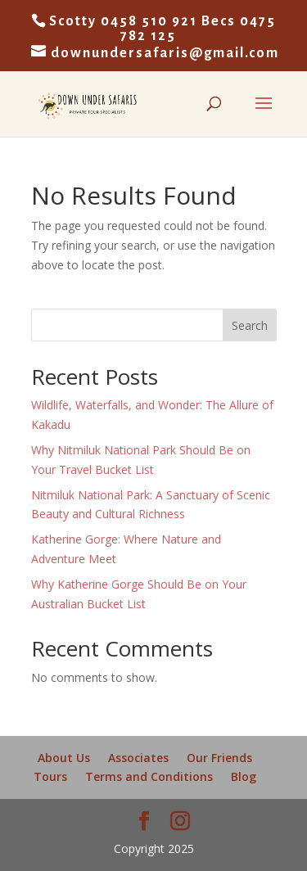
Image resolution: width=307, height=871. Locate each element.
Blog (243, 776)
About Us (64, 757)
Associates (138, 757)
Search (250, 325)
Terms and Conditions (149, 776)
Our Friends (219, 757)
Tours (50, 776)
